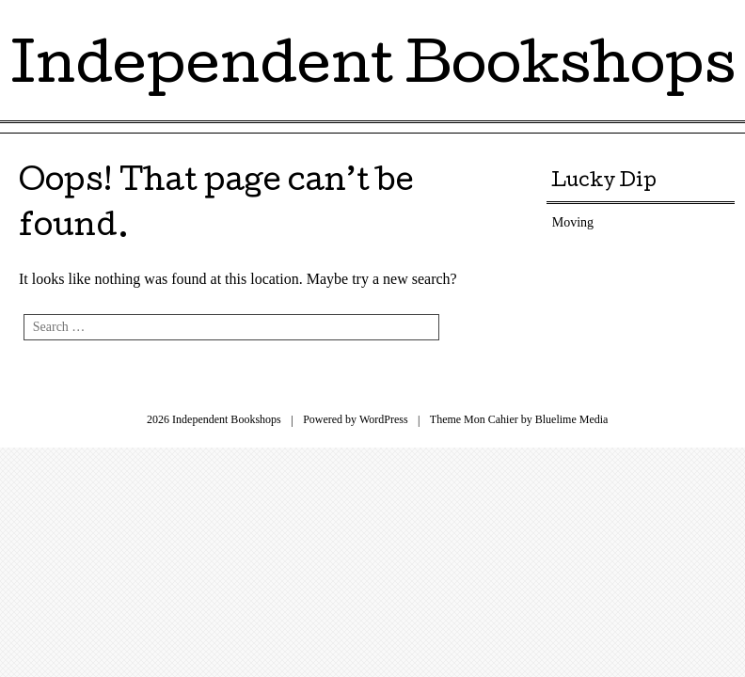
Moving (573, 222)
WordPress (383, 419)
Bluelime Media (572, 419)
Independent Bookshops (373, 69)
